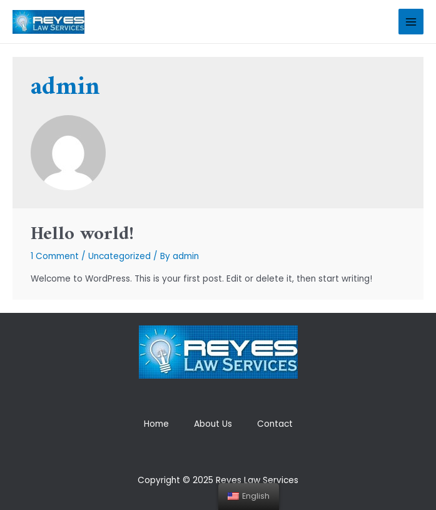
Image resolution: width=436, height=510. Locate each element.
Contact (275, 424)
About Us (213, 424)
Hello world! (82, 234)
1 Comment (55, 256)
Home (156, 424)
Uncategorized (119, 256)
